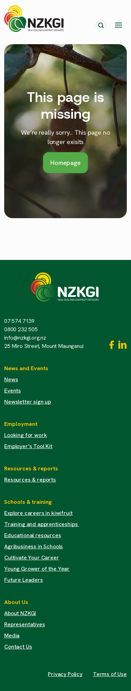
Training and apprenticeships (41, 524)
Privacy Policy (65, 674)
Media (12, 635)
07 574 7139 (19, 321)
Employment (20, 424)
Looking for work (25, 435)
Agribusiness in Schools (33, 546)
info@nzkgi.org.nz (25, 337)
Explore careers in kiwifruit (38, 513)
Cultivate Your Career (31, 557)
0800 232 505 (21, 329)
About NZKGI (20, 613)
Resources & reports (31, 468)
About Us (16, 602)
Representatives (24, 624)
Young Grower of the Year (37, 568)
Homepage (65, 163)
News (11, 379)
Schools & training (28, 502)
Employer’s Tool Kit (28, 446)
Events (12, 390)
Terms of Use (110, 674)
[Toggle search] (101, 25)
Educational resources (32, 535)
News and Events (26, 368)
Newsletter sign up (27, 401)
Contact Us (18, 646)
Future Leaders (23, 579)
